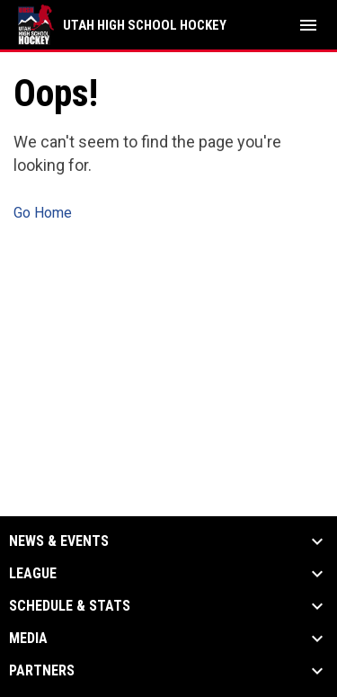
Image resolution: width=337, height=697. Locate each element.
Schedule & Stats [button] (69, 606)
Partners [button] (42, 671)
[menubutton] (308, 25)
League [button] (33, 574)
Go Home (42, 212)
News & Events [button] (59, 541)
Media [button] (28, 638)
